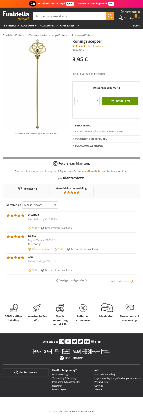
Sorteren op (13, 205)
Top (135, 25)
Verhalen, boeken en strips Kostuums (49, 35)
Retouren (57, 385)
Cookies (98, 385)
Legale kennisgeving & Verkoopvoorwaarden (118, 378)
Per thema (9, 25)
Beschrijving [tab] (83, 125)
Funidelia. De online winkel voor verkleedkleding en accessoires (16, 16)
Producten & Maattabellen (66, 381)
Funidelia (7, 35)
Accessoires (47, 25)
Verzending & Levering (64, 378)
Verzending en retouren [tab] (91, 139)
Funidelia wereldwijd (105, 374)
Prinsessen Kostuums (83, 35)
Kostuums (27, 25)
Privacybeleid (101, 381)
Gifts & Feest (68, 25)
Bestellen (122, 101)
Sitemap (98, 389)
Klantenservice (25, 372)
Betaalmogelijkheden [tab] (89, 145)
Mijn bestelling (60, 374)
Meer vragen (59, 389)
